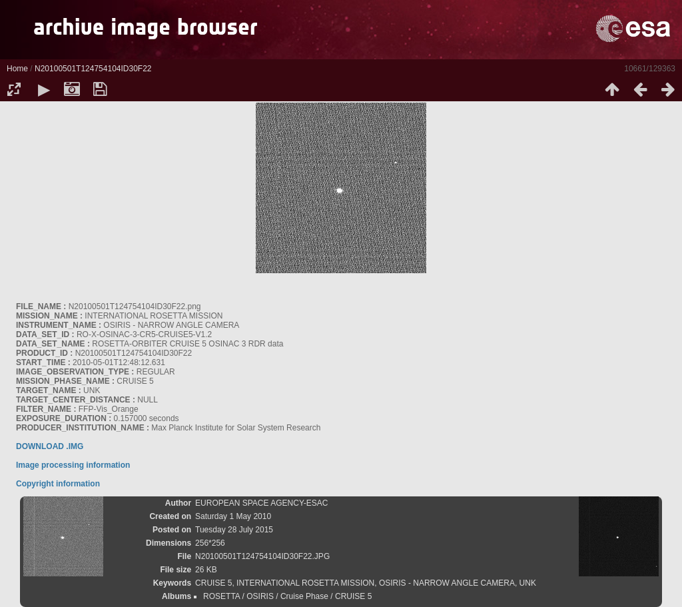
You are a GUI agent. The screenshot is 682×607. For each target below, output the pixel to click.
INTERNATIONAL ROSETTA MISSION (305, 583)
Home (17, 68)
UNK (527, 583)
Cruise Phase (304, 596)
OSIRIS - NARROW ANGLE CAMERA (447, 583)
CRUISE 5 (213, 583)
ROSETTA (221, 596)
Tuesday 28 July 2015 (234, 529)
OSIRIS (260, 596)
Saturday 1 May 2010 (233, 516)
